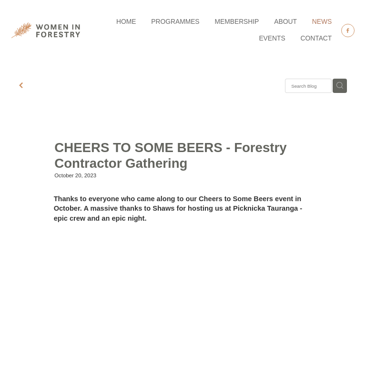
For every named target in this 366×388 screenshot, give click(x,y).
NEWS (322, 21)
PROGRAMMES (175, 21)
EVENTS (272, 38)
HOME (126, 21)
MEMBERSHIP (237, 21)
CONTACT (316, 38)
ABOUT (285, 21)
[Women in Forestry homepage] (45, 30)
